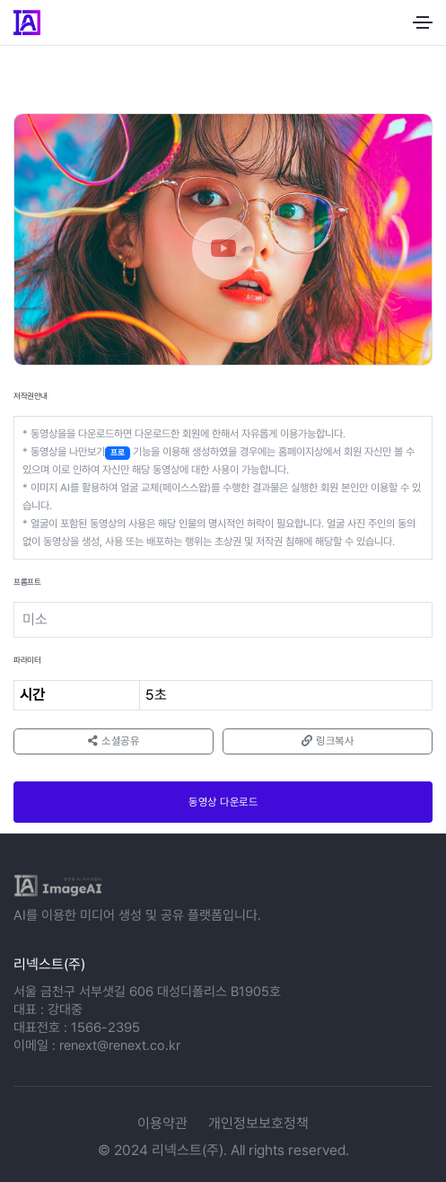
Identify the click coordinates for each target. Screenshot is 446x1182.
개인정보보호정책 (258, 1123)
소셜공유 (113, 741)
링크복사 (328, 741)
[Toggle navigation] (423, 22)
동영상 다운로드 (223, 802)
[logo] (57, 885)
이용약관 (162, 1123)
